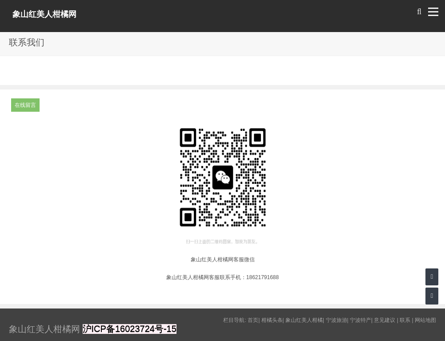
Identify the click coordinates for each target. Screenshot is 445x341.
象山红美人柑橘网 (44, 14)
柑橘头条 (272, 320)
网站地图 (425, 320)
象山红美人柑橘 (304, 320)
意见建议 (384, 320)
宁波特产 (360, 320)
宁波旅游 (336, 320)
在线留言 (25, 105)
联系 (405, 320)
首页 (253, 320)
